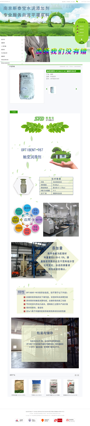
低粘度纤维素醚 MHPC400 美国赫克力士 (54, 395)
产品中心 (71, 66)
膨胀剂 (3, 49)
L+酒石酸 (3, 46)
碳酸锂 (3, 42)
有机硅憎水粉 (4, 59)
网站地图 (53, 415)
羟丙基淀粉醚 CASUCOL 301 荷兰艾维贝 (20, 395)
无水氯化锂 (4, 53)
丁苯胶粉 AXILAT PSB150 (36, 395)
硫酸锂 (3, 56)
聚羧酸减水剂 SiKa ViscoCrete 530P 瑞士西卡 (72, 395)
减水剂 (3, 39)
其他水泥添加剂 (5, 63)
